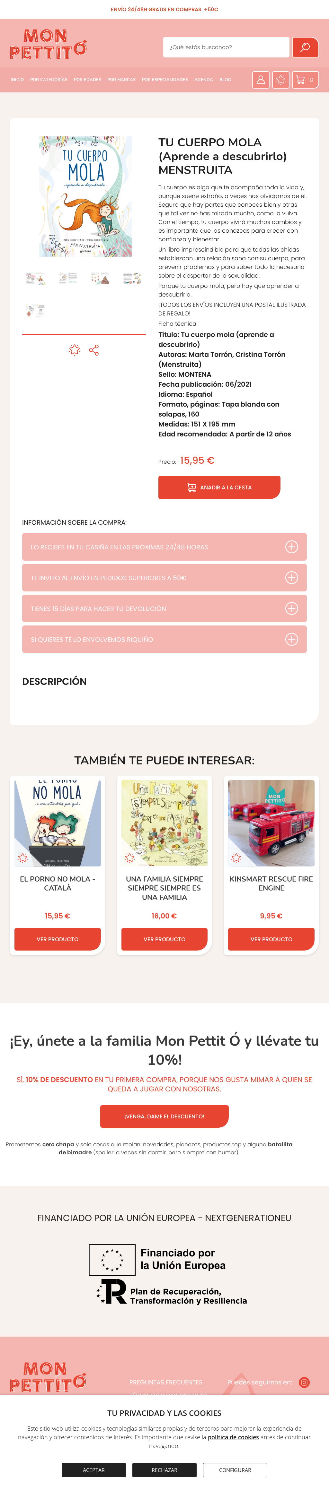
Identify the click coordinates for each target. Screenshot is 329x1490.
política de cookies (233, 1437)
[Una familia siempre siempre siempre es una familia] (164, 865)
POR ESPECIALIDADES (165, 80)
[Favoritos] (280, 80)
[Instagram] (304, 1382)
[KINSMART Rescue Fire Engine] (271, 865)
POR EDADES (87, 80)
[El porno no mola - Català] (57, 865)
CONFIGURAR (235, 1470)
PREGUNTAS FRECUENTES (165, 1382)
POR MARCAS (121, 80)
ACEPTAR (94, 1470)
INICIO (17, 80)
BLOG (225, 80)
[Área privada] (261, 80)
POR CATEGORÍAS (48, 80)
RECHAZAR (164, 1470)
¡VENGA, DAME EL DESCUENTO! (164, 1116)
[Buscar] (305, 47)
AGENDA (203, 80)
